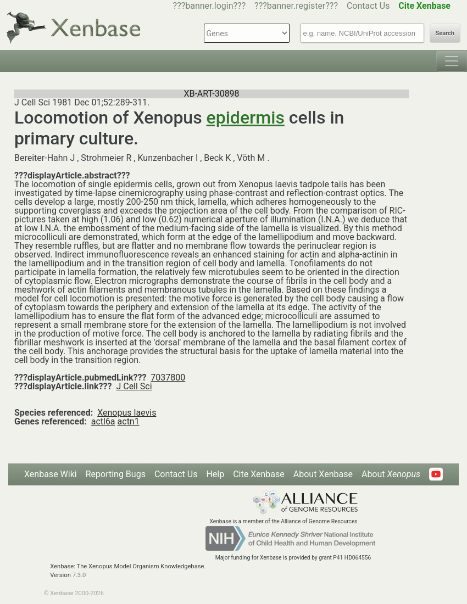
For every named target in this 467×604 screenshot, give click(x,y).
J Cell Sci (134, 386)
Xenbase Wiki (50, 474)
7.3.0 (79, 575)
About (391, 474)
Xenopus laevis (126, 412)
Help (215, 474)
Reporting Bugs (116, 474)
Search (445, 33)
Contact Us (368, 6)
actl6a (103, 421)
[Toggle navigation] (451, 61)
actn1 (129, 421)
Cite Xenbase (259, 474)
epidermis (246, 117)
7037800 (168, 377)
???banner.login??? (209, 6)
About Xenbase (323, 474)
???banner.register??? (296, 6)
